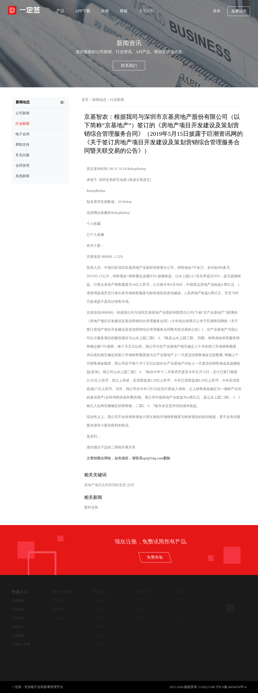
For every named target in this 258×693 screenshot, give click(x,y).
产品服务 (18, 609)
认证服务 (99, 627)
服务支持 (141, 592)
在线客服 (139, 618)
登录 (216, 11)
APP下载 (82, 11)
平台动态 (18, 618)
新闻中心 (180, 600)
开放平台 (99, 635)
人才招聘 (58, 618)
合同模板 (18, 635)
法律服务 (99, 644)
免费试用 (238, 11)
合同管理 (99, 609)
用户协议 (139, 609)
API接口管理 (21, 644)
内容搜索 (18, 600)
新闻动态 (99, 100)
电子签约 (99, 600)
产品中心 (101, 592)
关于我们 (146, 11)
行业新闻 (117, 100)
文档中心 (18, 627)
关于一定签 (62, 592)
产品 (60, 11)
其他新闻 (180, 618)
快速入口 (20, 592)
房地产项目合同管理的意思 (105, 485)
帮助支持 (139, 600)
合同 (130, 485)
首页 (85, 100)
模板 (124, 11)
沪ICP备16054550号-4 (231, 687)
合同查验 (99, 618)
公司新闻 (180, 609)
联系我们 (129, 65)
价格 (105, 11)
